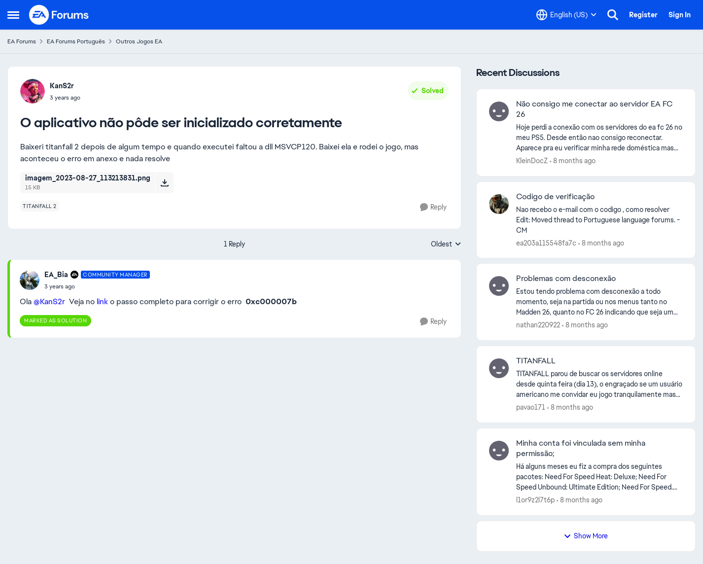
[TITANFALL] (599, 384)
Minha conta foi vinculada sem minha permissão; (580, 448)
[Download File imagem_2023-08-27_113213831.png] (164, 182)
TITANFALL (536, 361)
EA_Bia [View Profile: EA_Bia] (56, 274)
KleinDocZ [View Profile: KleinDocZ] (532, 160)
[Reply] (433, 207)
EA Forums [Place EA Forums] (21, 41)
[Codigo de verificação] (599, 219)
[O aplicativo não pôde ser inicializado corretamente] (97, 286)
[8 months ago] (573, 161)
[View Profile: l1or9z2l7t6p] (499, 450)
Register (643, 14)
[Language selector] (566, 15)
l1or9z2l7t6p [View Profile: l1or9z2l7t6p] (535, 499)
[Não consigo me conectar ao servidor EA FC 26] (599, 137)
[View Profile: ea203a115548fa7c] (499, 204)
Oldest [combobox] (446, 244)
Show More (585, 535)
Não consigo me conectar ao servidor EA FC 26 (594, 109)
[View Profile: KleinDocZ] (499, 111)
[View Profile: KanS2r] (32, 91)
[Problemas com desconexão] (599, 301)
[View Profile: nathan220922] (499, 286)
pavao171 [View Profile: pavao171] (530, 407)
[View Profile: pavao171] (499, 368)
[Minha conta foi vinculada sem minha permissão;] (599, 477)
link (102, 301)
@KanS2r (49, 301)
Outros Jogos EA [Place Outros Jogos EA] (139, 41)
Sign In (679, 14)
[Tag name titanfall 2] (39, 206)
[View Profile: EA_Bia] (29, 280)
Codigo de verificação (555, 197)
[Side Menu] (13, 14)
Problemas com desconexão (566, 278)
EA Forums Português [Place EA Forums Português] (76, 41)
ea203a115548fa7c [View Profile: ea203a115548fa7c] (546, 242)
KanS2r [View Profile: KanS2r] (62, 85)
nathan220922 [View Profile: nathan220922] (538, 324)
